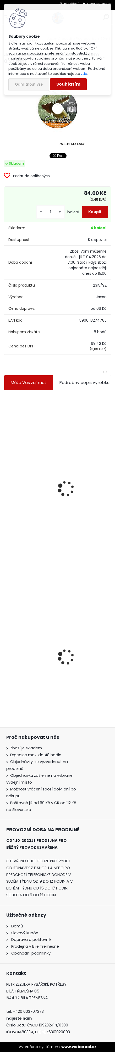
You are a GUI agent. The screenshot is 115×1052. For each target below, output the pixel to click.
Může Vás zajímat (28, 383)
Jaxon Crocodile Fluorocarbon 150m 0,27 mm (54, 671)
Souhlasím (68, 84)
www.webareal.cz (78, 1046)
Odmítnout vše (29, 84)
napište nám (19, 1018)
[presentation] (6, 476)
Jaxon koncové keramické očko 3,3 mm (47, 434)
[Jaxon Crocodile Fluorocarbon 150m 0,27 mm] (57, 108)
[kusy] (50, 212)
